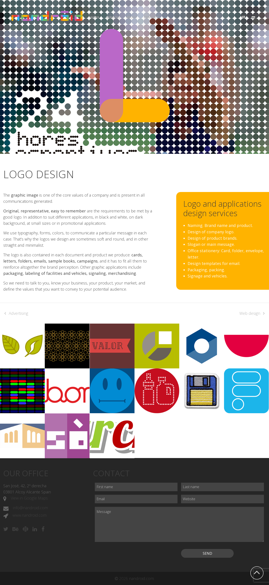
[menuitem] (95, 16)
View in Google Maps (29, 498)
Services (113, 17)
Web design (249, 313)
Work (94, 17)
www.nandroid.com (30, 515)
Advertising (18, 313)
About (131, 17)
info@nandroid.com (30, 507)
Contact (151, 17)
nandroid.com (141, 578)
